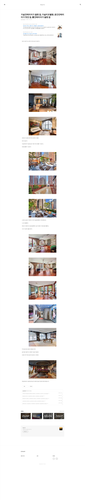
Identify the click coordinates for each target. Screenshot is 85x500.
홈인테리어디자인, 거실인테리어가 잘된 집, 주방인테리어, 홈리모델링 (32, 414)
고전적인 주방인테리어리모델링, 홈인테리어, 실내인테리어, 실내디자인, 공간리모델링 (35, 411)
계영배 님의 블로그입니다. (27, 447)
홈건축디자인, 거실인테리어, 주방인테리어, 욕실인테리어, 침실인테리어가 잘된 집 (34, 421)
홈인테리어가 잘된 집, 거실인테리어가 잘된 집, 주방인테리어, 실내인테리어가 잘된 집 (35, 416)
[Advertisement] (42, 32)
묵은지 (24, 446)
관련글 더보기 (62, 429)
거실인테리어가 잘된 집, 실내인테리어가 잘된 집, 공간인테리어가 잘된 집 (33, 419)
